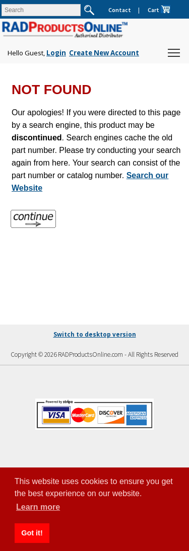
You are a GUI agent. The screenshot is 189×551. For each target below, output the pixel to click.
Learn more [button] (38, 507)
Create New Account (104, 52)
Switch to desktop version (94, 334)
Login (56, 52)
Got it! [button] (31, 533)
